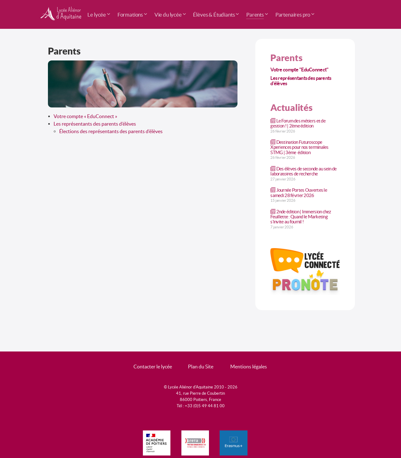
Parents (286, 58)
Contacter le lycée (152, 366)
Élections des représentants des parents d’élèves (111, 131)
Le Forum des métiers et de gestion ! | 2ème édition (297, 123)
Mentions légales (248, 366)
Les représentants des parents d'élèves (300, 80)
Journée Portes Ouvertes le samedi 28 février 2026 (298, 192)
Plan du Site (200, 366)
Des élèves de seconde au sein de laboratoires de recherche (303, 171)
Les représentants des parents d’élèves (95, 124)
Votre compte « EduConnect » (85, 116)
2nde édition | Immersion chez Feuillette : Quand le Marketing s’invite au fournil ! (300, 216)
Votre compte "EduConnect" (299, 69)
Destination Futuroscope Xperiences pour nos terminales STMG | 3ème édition (299, 147)
